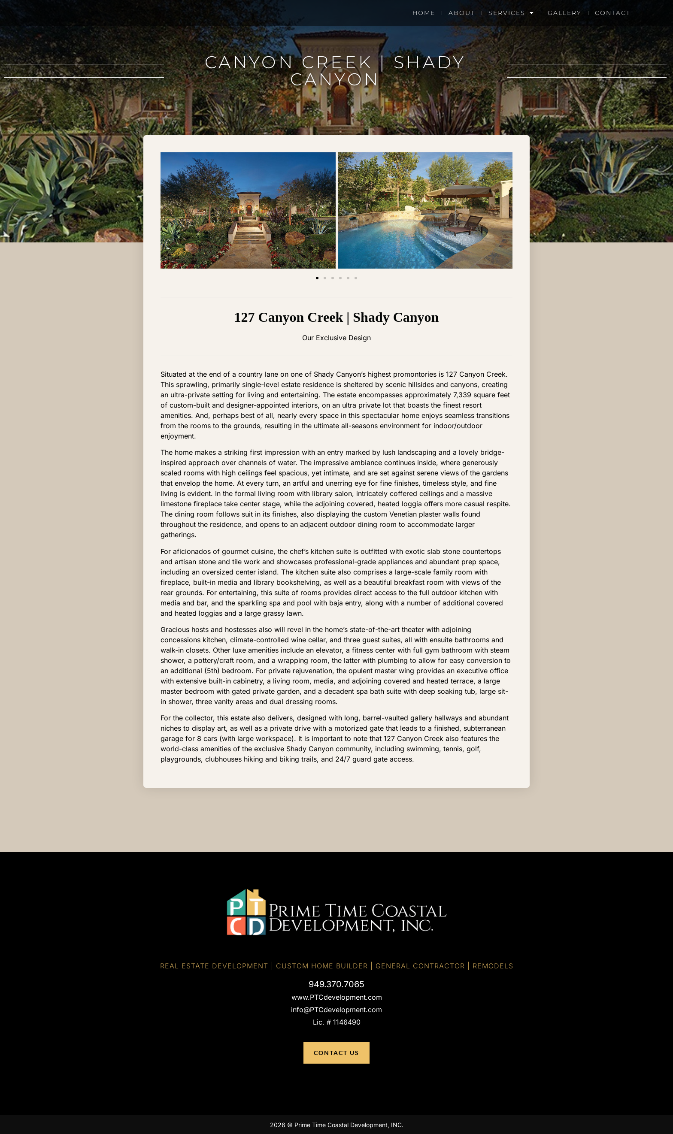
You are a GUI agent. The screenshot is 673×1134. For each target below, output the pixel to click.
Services (511, 13)
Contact (613, 13)
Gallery (565, 13)
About (462, 13)
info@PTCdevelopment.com (336, 1009)
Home (423, 13)
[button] (317, 278)
